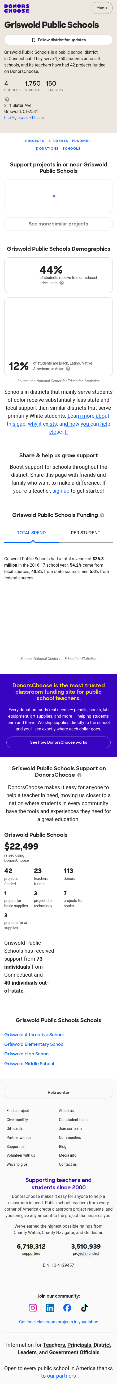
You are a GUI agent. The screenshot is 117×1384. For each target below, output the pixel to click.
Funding (80, 141)
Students (58, 141)
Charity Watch (27, 1232)
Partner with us (19, 1137)
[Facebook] (67, 1307)
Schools (72, 149)
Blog (62, 1146)
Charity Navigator (58, 1232)
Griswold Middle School (29, 1064)
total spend (31, 533)
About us (66, 1111)
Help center (59, 1092)
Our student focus (73, 1120)
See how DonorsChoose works (58, 742)
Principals (79, 1345)
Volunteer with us (21, 1155)
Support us (16, 1146)
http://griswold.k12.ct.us (24, 117)
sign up (61, 491)
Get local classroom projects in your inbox (58, 1321)
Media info (67, 1155)
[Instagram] (32, 1307)
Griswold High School (27, 1054)
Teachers (54, 1345)
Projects (35, 141)
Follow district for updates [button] (58, 40)
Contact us (68, 1164)
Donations (47, 149)
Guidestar (93, 1232)
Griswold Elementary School (34, 1044)
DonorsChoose (16, 8)
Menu (102, 8)
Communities (70, 1137)
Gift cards (15, 1128)
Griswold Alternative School (34, 1035)
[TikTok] (84, 1307)
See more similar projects (58, 224)
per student (85, 533)
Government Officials (74, 1352)
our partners (61, 1376)
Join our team (70, 1128)
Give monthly (17, 1120)
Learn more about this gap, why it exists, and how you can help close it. (58, 424)
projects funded (86, 1249)
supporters (31, 1249)
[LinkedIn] (50, 1307)
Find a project (18, 1111)
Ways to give (17, 1164)
